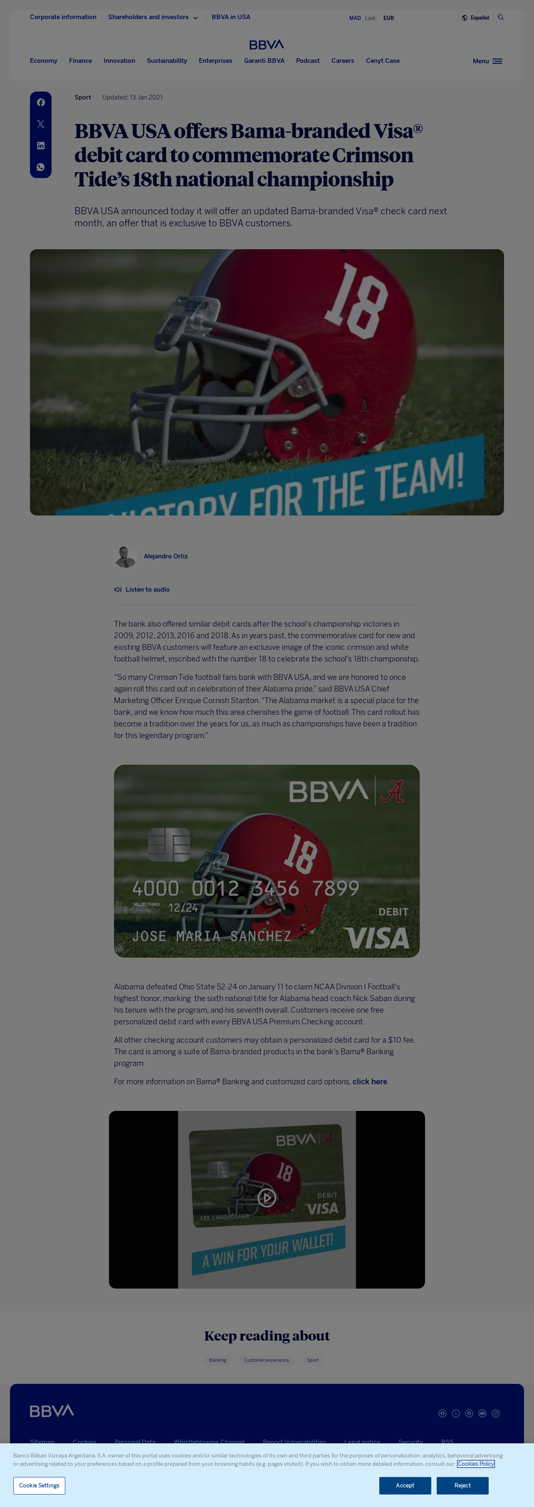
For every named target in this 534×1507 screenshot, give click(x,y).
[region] (267, 1475)
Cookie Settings (39, 1485)
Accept (405, 1485)
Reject (463, 1485)
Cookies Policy (476, 1464)
